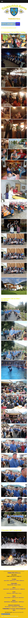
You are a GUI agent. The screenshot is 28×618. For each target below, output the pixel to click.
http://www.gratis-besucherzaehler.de (9, 616)
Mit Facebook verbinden (5, 614)
